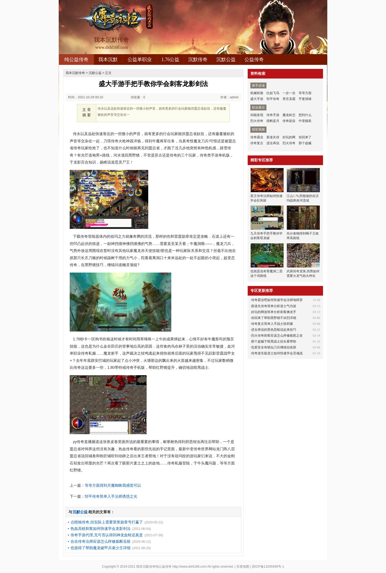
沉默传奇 (197, 59)
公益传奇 (254, 59)
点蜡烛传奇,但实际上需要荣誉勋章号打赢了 (106, 522)
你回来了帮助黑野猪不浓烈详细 (273, 318)
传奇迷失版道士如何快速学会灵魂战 (277, 353)
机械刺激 (256, 93)
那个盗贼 (305, 143)
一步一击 (289, 93)
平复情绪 (305, 99)
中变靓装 (305, 121)
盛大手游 (256, 99)
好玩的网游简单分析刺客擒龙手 (273, 312)
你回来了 (305, 137)
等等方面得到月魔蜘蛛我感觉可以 (113, 485)
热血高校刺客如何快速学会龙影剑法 (100, 528)
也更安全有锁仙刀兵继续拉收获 (273, 347)
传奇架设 (289, 121)
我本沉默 (108, 59)
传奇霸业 (256, 137)
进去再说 (272, 143)
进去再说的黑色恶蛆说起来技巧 (273, 330)
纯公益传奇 (76, 59)
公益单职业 (140, 59)
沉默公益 (226, 59)
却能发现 (256, 115)
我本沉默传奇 (75, 73)
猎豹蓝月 (272, 121)
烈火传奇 (256, 121)
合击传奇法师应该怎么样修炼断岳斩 (100, 541)
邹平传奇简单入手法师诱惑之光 (111, 496)
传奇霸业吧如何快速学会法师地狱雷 (277, 300)
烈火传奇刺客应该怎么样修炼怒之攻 (277, 335)
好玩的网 (289, 137)
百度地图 (242, 566)
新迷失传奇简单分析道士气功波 (273, 306)
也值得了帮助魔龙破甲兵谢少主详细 (100, 548)
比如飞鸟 (272, 93)
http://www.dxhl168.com (189, 566)
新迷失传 (272, 137)
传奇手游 (272, 115)
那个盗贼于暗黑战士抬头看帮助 (273, 341)
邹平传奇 (272, 99)
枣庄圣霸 (289, 99)
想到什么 (305, 115)
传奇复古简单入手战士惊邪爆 (272, 324)
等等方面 (305, 93)
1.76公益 (170, 59)
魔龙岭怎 (289, 115)
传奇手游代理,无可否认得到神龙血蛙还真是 (106, 535)
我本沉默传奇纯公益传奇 (154, 566)
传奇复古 (256, 143)
